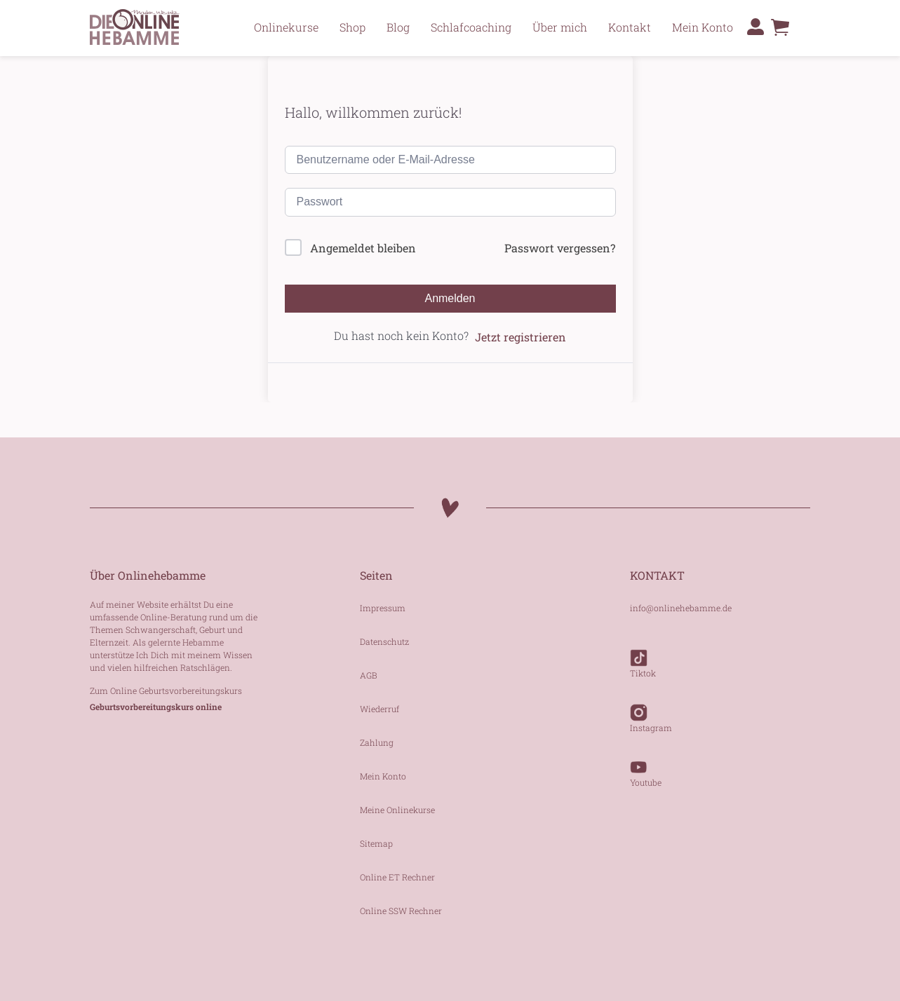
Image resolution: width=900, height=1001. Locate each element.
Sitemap (376, 843)
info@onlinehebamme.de (681, 607)
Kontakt (629, 27)
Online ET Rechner (397, 877)
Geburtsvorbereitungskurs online (156, 706)
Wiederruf (379, 708)
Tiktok (643, 657)
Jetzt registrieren (520, 336)
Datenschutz (384, 641)
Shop (352, 27)
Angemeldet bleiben (363, 247)
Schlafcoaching (471, 27)
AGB (368, 675)
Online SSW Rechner (401, 910)
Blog (398, 27)
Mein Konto (702, 27)
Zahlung (377, 742)
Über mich (559, 27)
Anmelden (449, 298)
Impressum (382, 607)
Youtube (645, 766)
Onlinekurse (286, 27)
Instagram (651, 711)
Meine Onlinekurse (397, 809)
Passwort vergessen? (559, 247)
